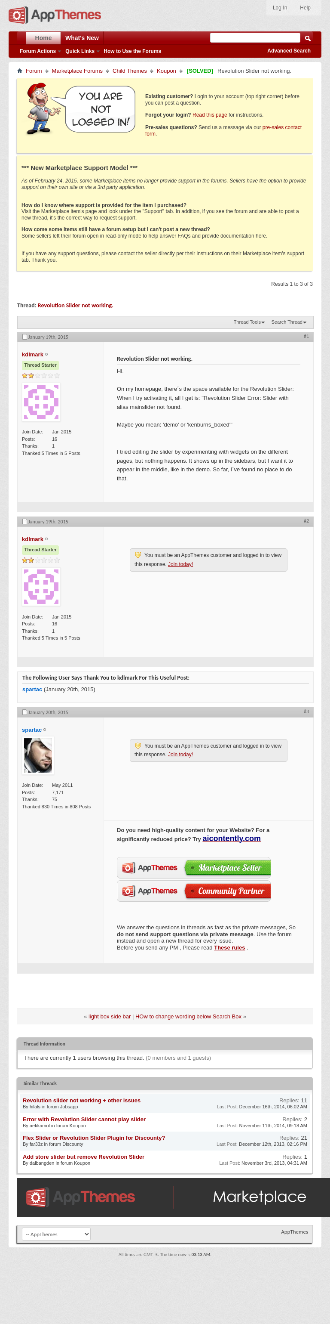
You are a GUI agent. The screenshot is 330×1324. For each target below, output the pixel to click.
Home (43, 37)
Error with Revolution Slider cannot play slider (84, 1119)
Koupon (166, 71)
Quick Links (80, 51)
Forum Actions (38, 51)
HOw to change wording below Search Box (188, 1016)
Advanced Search (289, 51)
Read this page (209, 115)
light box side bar (110, 1016)
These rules (229, 947)
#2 (306, 521)
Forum (34, 71)
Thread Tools (247, 322)
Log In (280, 8)
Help (305, 8)
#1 (306, 336)
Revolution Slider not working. (75, 305)
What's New (82, 37)
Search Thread (286, 322)
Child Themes (130, 71)
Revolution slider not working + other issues (82, 1100)
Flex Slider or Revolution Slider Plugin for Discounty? (94, 1138)
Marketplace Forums (77, 71)
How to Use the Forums (132, 51)
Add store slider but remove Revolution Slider (83, 1157)
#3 (306, 711)
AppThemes (294, 1231)
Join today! (180, 564)
